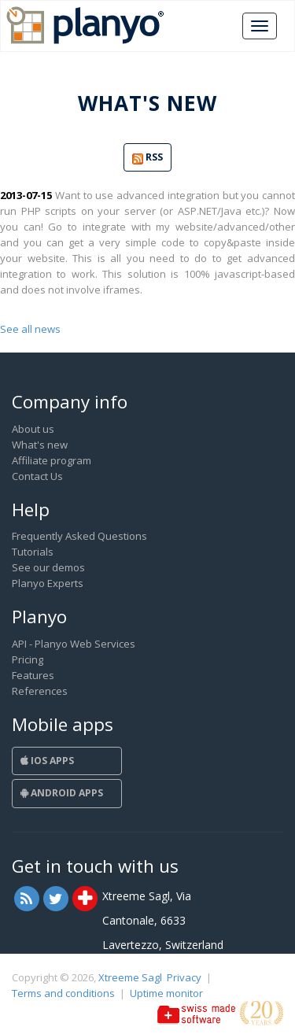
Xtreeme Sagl (130, 977)
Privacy (184, 977)
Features (33, 675)
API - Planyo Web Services (73, 644)
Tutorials (32, 552)
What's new (40, 445)
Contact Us (37, 476)
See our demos (48, 567)
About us (33, 429)
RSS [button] (147, 157)
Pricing (27, 659)
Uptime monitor (166, 993)
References (40, 691)
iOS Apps (47, 760)
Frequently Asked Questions (79, 536)
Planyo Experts (47, 583)
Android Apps (61, 793)
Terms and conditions (63, 993)
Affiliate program (51, 460)
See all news (30, 329)
